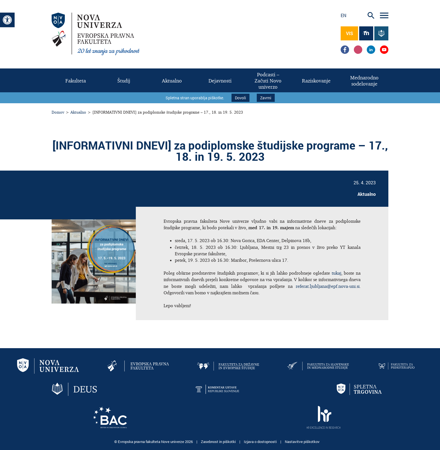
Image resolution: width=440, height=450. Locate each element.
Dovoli (240, 97)
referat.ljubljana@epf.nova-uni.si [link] (327, 286)
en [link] (343, 15)
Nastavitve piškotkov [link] (302, 441)
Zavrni (265, 97)
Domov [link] (58, 112)
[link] (7, 20)
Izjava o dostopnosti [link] (261, 441)
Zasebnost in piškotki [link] (219, 441)
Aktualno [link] (78, 112)
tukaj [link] (335, 273)
